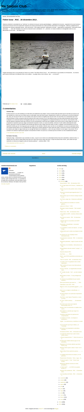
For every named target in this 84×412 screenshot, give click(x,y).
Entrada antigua (76, 153)
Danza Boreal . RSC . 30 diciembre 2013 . (70, 183)
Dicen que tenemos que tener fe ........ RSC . (71, 282)
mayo (61, 390)
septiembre (63, 382)
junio (61, 388)
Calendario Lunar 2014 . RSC (67, 284)
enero (61, 399)
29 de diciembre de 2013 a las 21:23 (15, 143)
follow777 (41, 408)
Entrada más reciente (9, 153)
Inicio (43, 153)
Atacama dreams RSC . (66, 251)
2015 (60, 175)
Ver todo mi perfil (5, 184)
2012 (60, 402)
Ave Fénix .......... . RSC (66, 254)
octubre (62, 380)
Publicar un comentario (10, 146)
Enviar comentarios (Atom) (45, 158)
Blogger (56, 408)
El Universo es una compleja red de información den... (68, 235)
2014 (60, 177)
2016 (60, 173)
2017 (60, 171)
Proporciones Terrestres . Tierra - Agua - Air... (71, 358)
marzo (62, 395)
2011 (60, 404)
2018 (60, 168)
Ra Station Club (14, 6)
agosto (62, 384)
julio (61, 386)
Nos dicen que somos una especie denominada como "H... (68, 304)
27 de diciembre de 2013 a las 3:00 (15, 132)
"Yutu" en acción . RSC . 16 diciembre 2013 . (71, 259)
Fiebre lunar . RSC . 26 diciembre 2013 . (70, 211)
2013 (60, 179)
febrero (62, 397)
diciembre (62, 181)
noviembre (63, 378)
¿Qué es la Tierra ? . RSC (66, 206)
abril (61, 393)
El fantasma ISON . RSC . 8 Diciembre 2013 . (71, 331)
